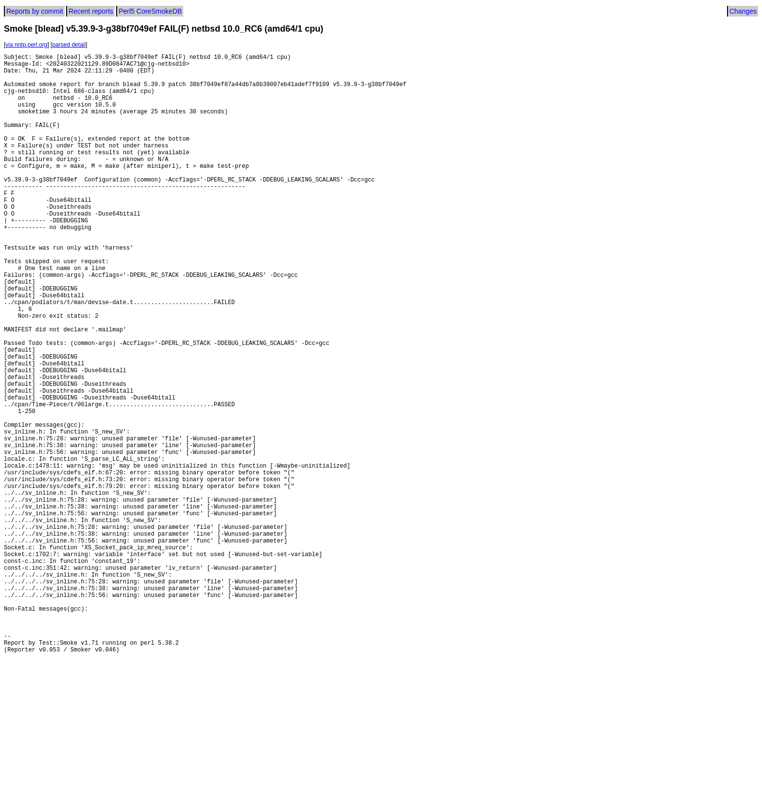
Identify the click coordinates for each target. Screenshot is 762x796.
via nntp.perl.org (26, 44)
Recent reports (91, 11)
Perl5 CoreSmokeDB (150, 11)
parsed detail (69, 44)
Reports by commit (34, 11)
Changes (743, 11)
